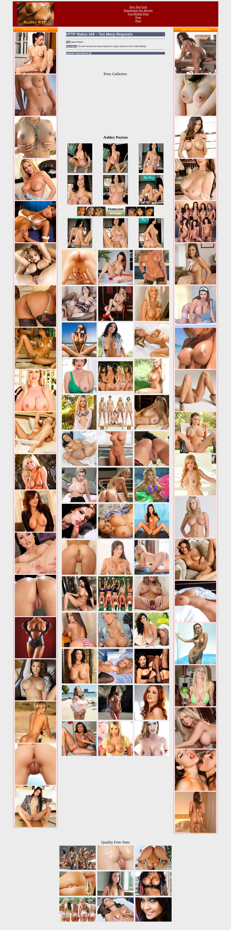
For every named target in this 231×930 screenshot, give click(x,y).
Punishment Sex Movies (138, 10)
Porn (138, 17)
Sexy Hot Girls (138, 7)
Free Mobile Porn (138, 14)
